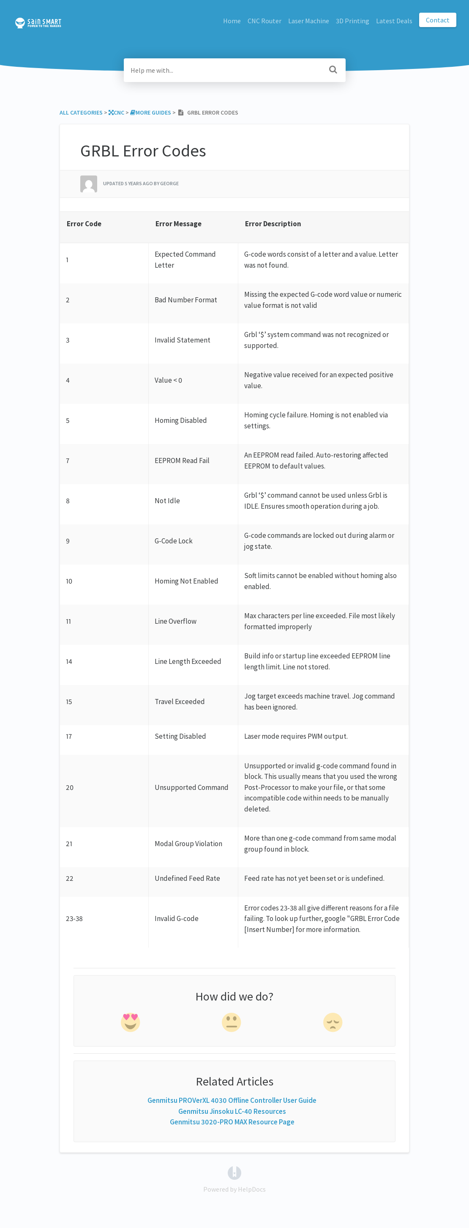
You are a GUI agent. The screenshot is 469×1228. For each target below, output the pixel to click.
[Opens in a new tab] (234, 1172)
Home (232, 20)
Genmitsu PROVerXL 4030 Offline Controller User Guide (231, 1100)
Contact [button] (438, 20)
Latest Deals (394, 20)
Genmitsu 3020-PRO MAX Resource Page (232, 1122)
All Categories (81, 112)
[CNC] (116, 112)
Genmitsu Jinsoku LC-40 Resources (232, 1111)
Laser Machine (308, 20)
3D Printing (352, 20)
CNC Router (264, 20)
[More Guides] (150, 112)
